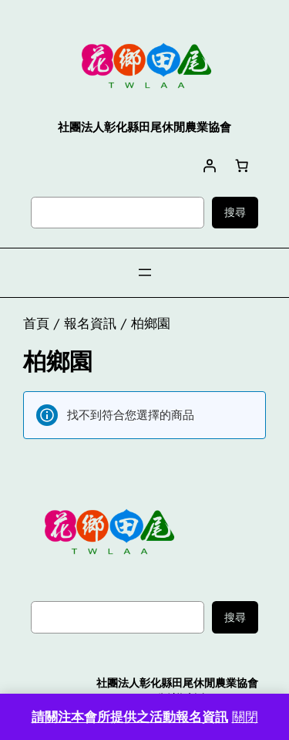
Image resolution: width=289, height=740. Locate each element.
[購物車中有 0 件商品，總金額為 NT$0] (242, 165)
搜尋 (235, 212)
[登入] (209, 165)
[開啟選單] (145, 272)
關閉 (245, 717)
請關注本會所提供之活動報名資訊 (130, 717)
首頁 (36, 323)
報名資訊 (90, 323)
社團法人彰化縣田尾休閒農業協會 (177, 683)
